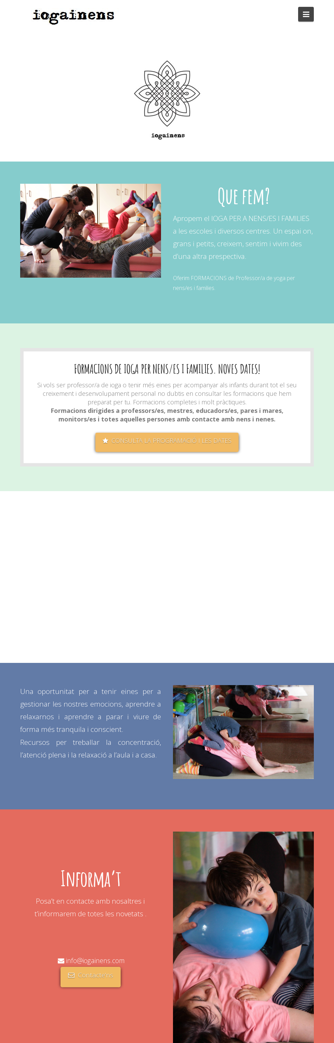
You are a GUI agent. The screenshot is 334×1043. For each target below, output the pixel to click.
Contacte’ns (90, 975)
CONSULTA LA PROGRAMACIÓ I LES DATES (167, 440)
